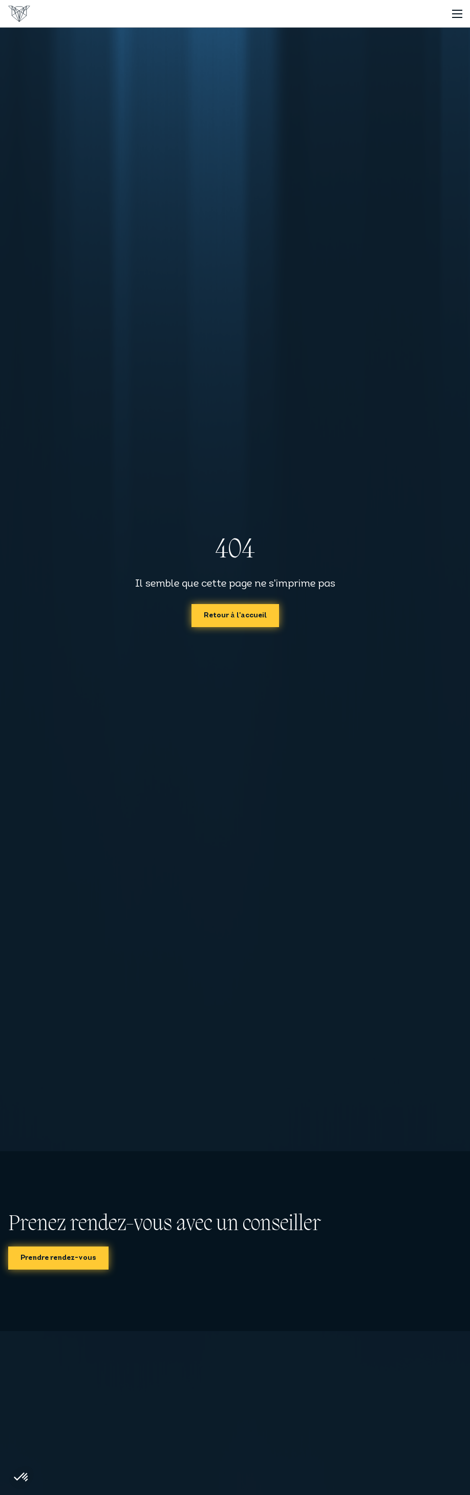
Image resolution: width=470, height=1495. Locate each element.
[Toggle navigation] (456, 14)
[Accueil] (19, 14)
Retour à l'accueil (235, 615)
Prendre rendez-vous (58, 1258)
